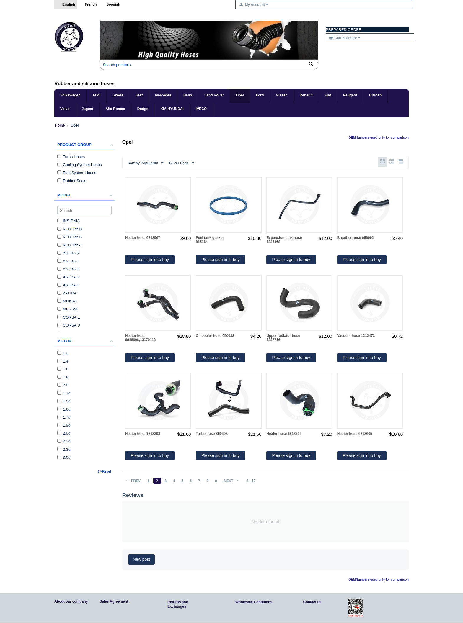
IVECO (201, 109)
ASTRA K (68, 253)
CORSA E (68, 317)
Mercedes (163, 95)
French (88, 4)
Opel (240, 95)
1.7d (63, 417)
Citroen (375, 95)
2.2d (63, 441)
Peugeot (350, 95)
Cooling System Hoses (79, 165)
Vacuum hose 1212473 (356, 336)
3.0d (63, 457)
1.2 (62, 353)
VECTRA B (69, 237)
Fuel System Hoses (76, 172)
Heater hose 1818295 (283, 434)
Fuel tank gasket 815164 (210, 240)
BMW (187, 95)
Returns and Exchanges (177, 604)
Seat (139, 95)
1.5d (63, 401)
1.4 (62, 361)
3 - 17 (254, 481)
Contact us (312, 602)
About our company (71, 602)
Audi (96, 95)
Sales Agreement (114, 602)
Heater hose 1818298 (142, 434)
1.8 (62, 377)
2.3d (63, 449)
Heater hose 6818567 (142, 238)
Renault (306, 95)
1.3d (63, 393)
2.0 (62, 385)
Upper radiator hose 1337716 (283, 338)
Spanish (110, 4)
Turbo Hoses (71, 157)
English (65, 4)
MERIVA (67, 309)
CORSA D (68, 325)
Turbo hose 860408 (212, 434)
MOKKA (67, 301)
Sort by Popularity (145, 163)
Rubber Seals (71, 180)
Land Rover (214, 95)
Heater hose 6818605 (354, 434)
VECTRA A (69, 245)
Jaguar (87, 109)
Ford (260, 95)
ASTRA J (68, 261)
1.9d (63, 425)
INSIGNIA (68, 221)
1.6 (62, 369)
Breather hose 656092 (355, 238)
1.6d (63, 409)
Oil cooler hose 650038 (215, 336)
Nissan (281, 95)
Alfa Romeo (115, 109)
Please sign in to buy (150, 260)
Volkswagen (70, 95)
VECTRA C (69, 229)
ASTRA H (68, 269)
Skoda (118, 95)
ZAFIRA (66, 293)
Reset (106, 471)
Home (60, 125)
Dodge (142, 109)
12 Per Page (181, 163)
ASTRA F (68, 285)
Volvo (65, 109)
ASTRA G (68, 277)
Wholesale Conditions (253, 602)
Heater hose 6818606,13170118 (140, 338)
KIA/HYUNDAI (172, 109)
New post (141, 559)
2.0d (63, 433)
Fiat (328, 95)
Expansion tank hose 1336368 (284, 240)
